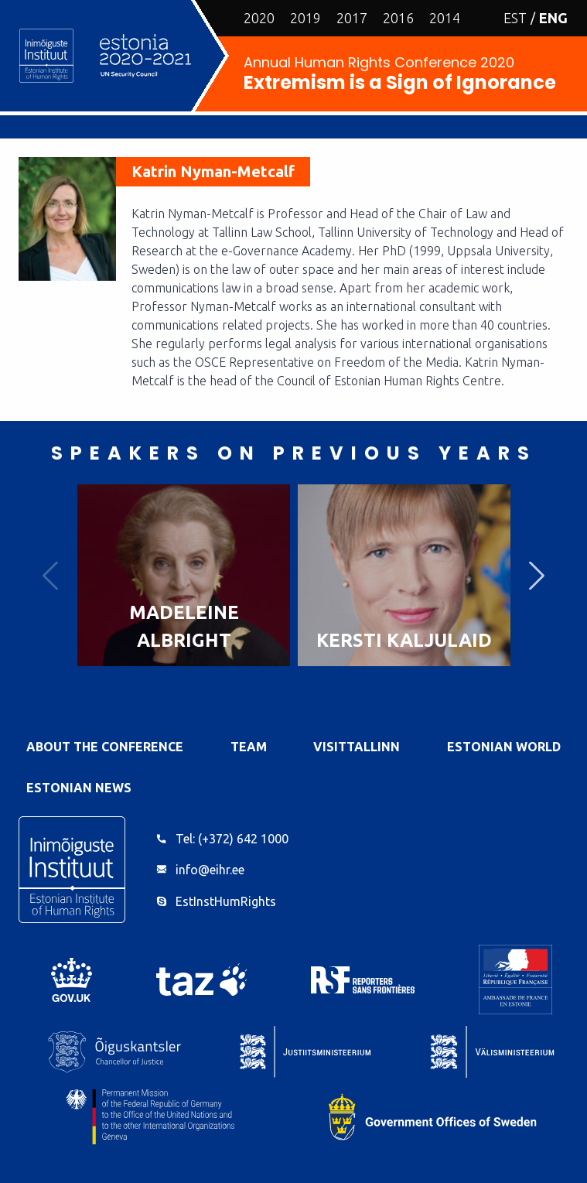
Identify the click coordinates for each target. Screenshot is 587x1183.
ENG (553, 18)
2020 (259, 18)
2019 (305, 18)
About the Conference (104, 747)
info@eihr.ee (210, 870)
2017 (351, 18)
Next (536, 575)
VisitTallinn (356, 747)
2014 (444, 18)
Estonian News (78, 788)
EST (515, 18)
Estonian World (504, 747)
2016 (398, 18)
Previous (50, 575)
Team (248, 747)
